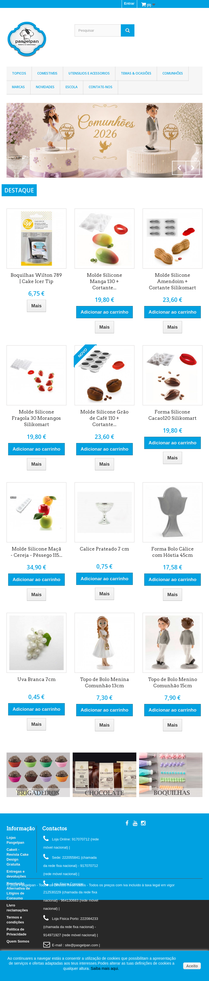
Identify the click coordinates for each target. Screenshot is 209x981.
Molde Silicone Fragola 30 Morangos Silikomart (36, 418)
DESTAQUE (19, 190)
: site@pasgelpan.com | (81, 945)
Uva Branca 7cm (36, 679)
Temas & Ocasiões (136, 73)
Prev (179, 168)
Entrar (129, 3)
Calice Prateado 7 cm (104, 549)
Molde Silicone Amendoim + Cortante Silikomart (172, 281)
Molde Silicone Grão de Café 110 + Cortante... (104, 418)
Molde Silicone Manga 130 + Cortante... (104, 281)
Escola (72, 87)
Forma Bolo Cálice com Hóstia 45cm (172, 552)
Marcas (18, 87)
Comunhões (172, 73)
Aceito (192, 966)
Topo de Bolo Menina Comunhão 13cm (104, 682)
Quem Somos (18, 941)
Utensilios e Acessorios (89, 73)
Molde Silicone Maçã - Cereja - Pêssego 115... (36, 552)
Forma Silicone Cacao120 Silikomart (172, 415)
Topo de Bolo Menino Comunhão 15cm (172, 682)
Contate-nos (100, 87)
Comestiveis (47, 73)
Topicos (19, 73)
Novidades (45, 87)
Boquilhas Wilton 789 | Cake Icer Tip (36, 278)
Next (193, 168)
